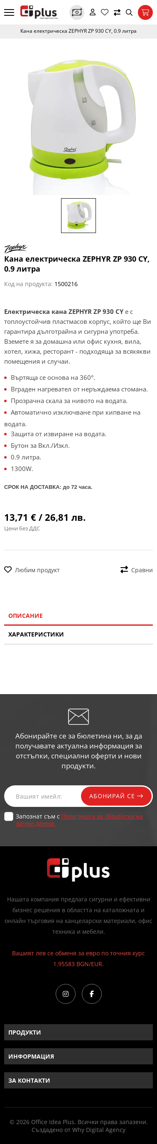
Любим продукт (32, 570)
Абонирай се (116, 796)
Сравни (136, 570)
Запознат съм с (79, 820)
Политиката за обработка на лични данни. (79, 819)
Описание (25, 615)
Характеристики (36, 634)
